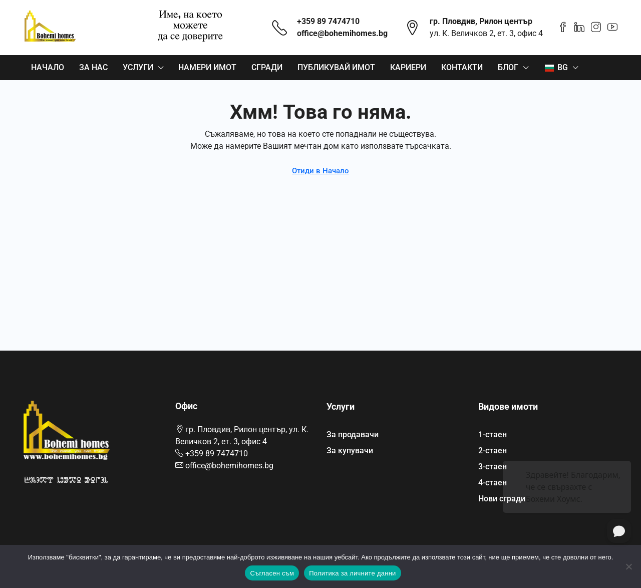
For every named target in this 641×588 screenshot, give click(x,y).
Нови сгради (501, 498)
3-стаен (492, 466)
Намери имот (207, 67)
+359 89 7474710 (328, 21)
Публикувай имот (336, 67)
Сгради (266, 67)
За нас (93, 67)
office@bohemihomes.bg (342, 33)
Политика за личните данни (352, 573)
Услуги (138, 67)
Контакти (462, 67)
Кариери (408, 67)
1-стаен (492, 434)
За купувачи (350, 450)
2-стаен (492, 450)
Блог (508, 67)
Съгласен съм (272, 573)
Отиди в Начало (320, 170)
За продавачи (353, 434)
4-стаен (492, 482)
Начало (47, 67)
